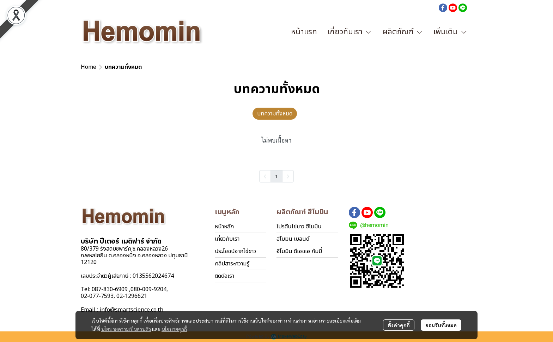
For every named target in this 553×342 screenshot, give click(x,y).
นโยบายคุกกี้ (174, 329)
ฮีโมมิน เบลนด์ (292, 239)
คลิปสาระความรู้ (232, 263)
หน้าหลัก (224, 226)
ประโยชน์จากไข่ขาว (235, 251)
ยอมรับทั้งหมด (441, 325)
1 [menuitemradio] (276, 176)
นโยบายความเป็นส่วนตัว (126, 329)
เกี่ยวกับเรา (227, 239)
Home (88, 67)
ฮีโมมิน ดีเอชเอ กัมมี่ (299, 251)
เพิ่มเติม (450, 32)
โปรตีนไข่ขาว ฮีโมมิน (299, 226)
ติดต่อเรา (224, 276)
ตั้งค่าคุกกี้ (399, 325)
